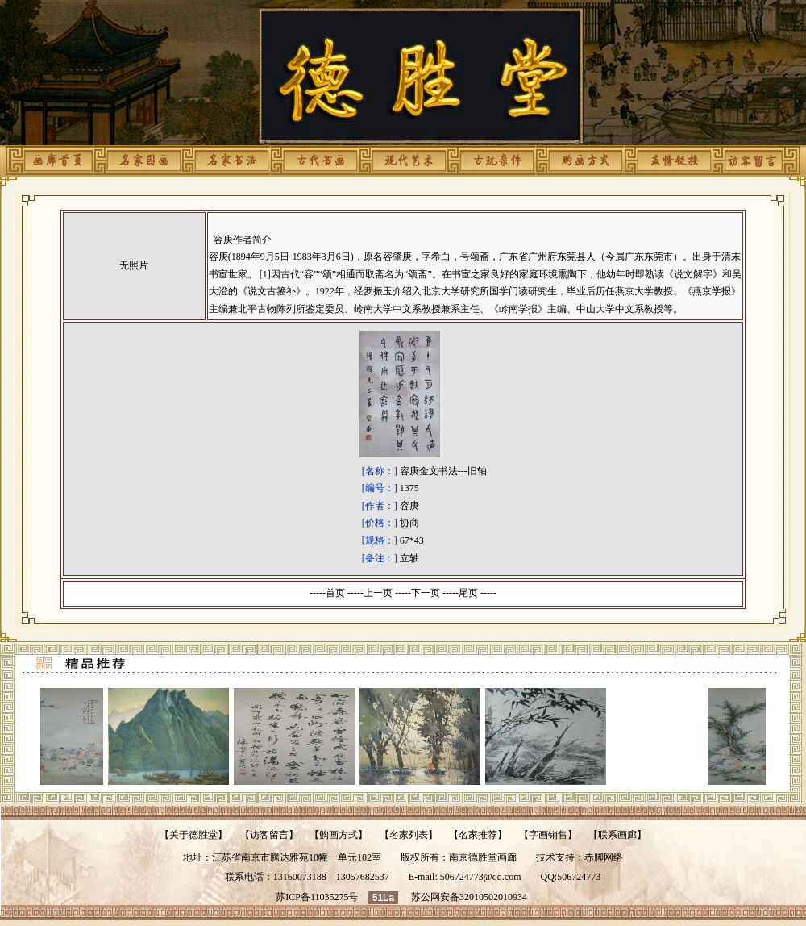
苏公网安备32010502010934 (469, 897)
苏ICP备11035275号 (317, 897)
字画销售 (548, 834)
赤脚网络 (603, 857)
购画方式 (338, 834)
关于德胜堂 (193, 834)
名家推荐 (478, 834)
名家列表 (408, 834)
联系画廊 (617, 834)
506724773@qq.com (480, 876)
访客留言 (269, 834)
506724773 (578, 876)
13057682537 (362, 876)
